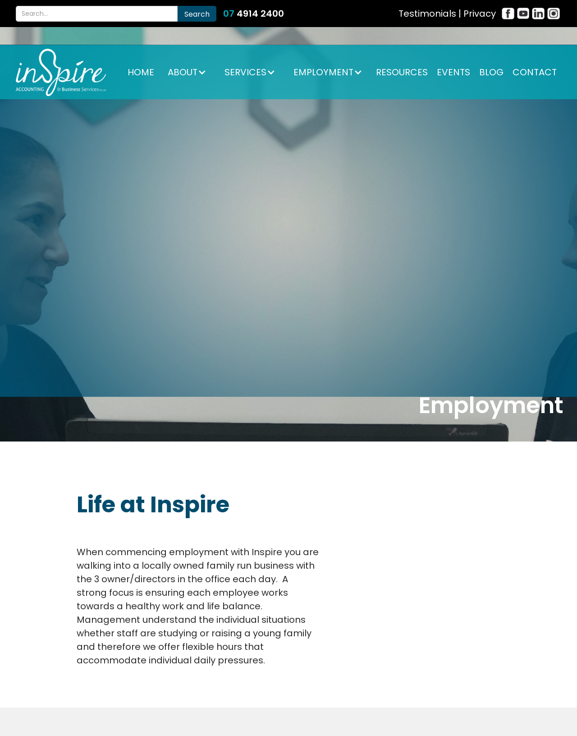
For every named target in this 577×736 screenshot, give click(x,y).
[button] (187, 72)
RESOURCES (402, 72)
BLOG (491, 72)
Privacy (479, 13)
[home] (61, 72)
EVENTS (453, 72)
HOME (141, 72)
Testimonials (427, 13)
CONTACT (535, 72)
